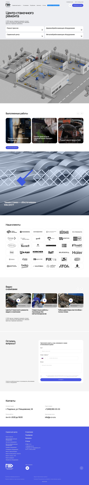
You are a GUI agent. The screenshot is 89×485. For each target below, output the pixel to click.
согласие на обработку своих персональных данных (55, 375)
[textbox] (41, 358)
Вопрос (42, 361)
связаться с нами (78, 5)
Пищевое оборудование (11, 447)
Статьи (44, 5)
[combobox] (43, 358)
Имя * (41, 347)
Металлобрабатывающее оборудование (64, 35)
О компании (26, 5)
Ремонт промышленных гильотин (13, 453)
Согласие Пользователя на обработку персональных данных (47, 479)
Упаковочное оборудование (12, 459)
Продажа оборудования (53, 5)
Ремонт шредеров (10, 457)
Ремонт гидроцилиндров (11, 451)
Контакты (39, 5)
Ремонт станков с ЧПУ (11, 455)
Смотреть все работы (12, 147)
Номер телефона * (44, 354)
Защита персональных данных (40, 476)
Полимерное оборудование (12, 449)
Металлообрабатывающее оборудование (12, 445)
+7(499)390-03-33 (52, 409)
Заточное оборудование (11, 442)
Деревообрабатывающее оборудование (64, 28)
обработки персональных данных (72, 376)
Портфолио (32, 5)
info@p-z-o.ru (50, 417)
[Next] (81, 113)
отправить (60, 379)
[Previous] (77, 113)
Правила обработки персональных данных (14, 479)
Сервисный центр (17, 5)
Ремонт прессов (25, 28)
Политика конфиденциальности (12, 476)
